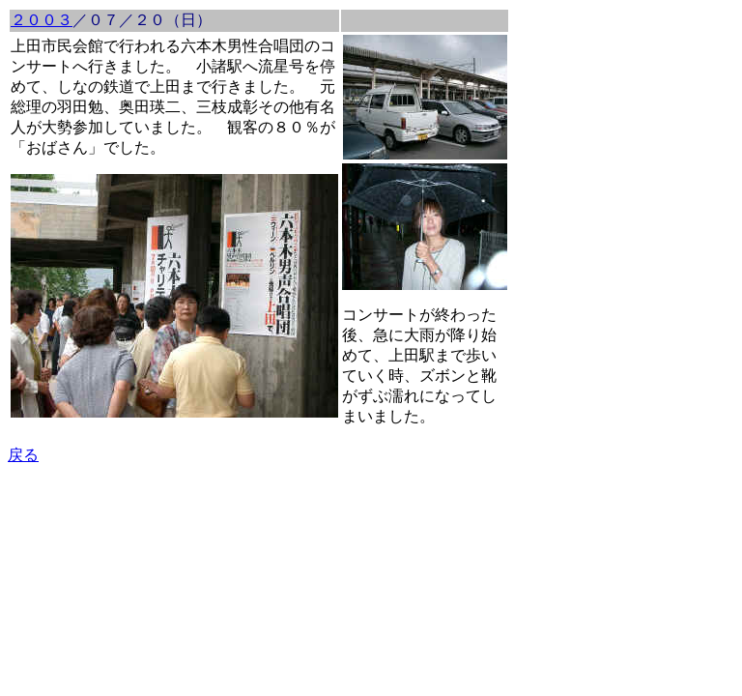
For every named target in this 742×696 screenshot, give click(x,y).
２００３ (41, 20)
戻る (23, 455)
